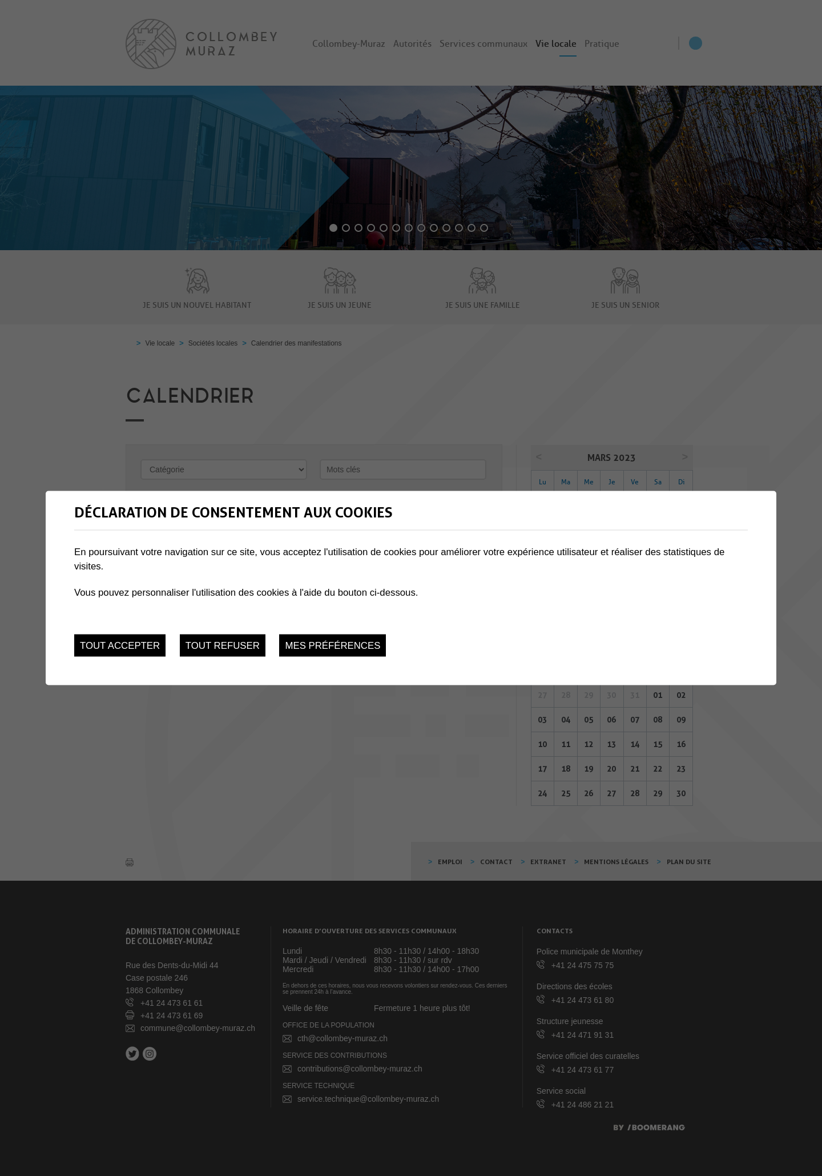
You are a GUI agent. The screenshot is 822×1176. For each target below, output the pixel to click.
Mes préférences (332, 645)
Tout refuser (223, 645)
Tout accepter (120, 645)
